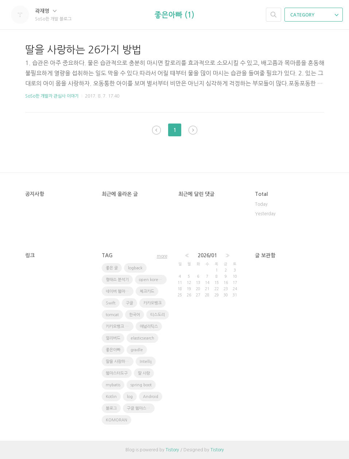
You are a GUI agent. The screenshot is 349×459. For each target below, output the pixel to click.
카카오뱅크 (152, 303)
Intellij (146, 362)
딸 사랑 (144, 373)
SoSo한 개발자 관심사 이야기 (52, 96)
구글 (129, 303)
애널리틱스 (149, 327)
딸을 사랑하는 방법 (119, 362)
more (162, 256)
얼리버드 (113, 338)
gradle (137, 350)
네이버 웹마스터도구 (119, 291)
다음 (193, 130)
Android (150, 397)
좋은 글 (112, 268)
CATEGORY (314, 15)
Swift (111, 303)
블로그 (111, 408)
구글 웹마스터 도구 (141, 408)
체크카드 (147, 291)
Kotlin (111, 397)
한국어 (134, 315)
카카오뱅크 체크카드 (119, 327)
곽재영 (46, 11)
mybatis (113, 385)
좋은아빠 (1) (174, 15)
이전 (156, 130)
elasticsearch (142, 338)
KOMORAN (116, 420)
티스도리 (157, 315)
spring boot (141, 385)
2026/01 (207, 255)
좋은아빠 (113, 350)
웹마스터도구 (117, 373)
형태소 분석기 (117, 280)
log (130, 397)
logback (135, 268)
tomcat (112, 315)
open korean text (153, 280)
